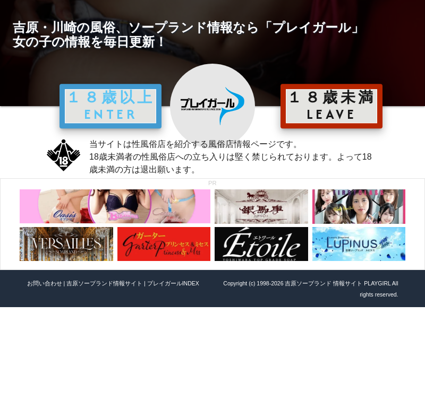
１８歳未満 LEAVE (331, 106)
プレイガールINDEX (173, 283)
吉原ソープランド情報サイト (104, 283)
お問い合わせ (44, 283)
